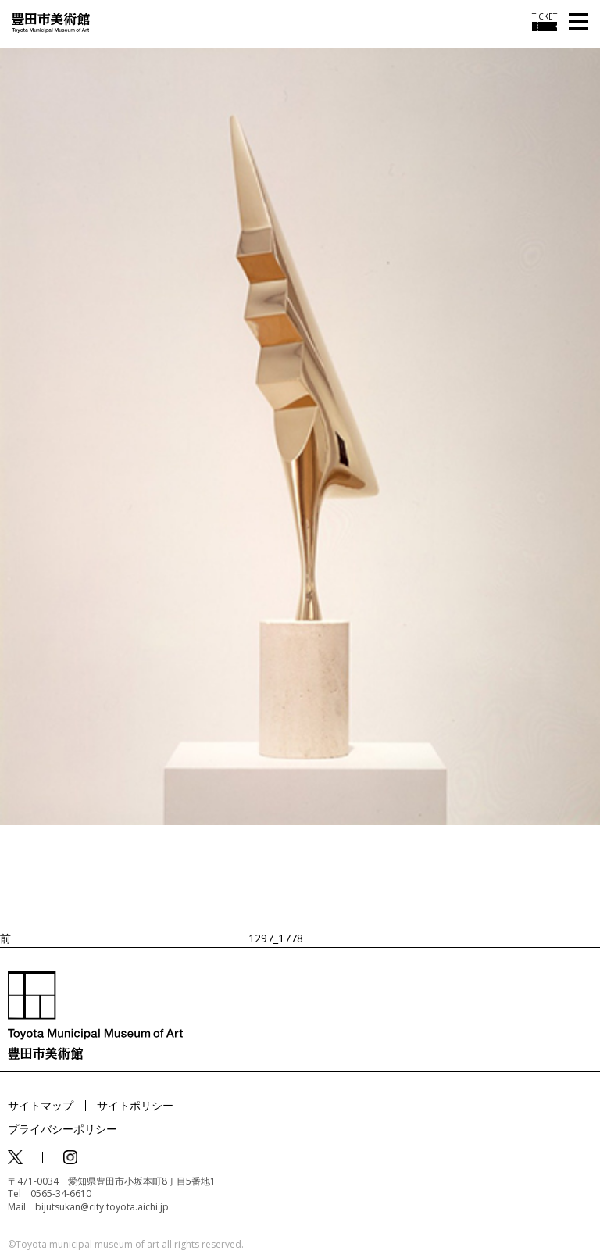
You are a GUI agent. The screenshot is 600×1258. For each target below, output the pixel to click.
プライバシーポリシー (62, 1128)
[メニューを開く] (578, 22)
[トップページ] (51, 21)
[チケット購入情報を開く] (544, 22)
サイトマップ (40, 1105)
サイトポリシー (135, 1105)
